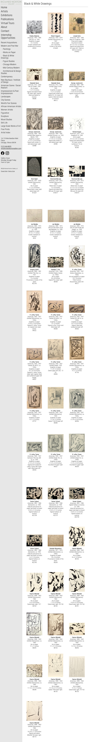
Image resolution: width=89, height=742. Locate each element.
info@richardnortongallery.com (11, 148)
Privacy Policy (4, 171)
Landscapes (5, 96)
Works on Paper (9, 52)
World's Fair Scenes (9, 103)
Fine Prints (5, 129)
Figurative (5, 113)
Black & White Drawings (7, 56)
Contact (5, 31)
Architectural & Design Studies (11, 72)
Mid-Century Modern (11, 67)
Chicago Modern (9, 64)
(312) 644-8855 (6, 146)
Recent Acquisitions (9, 42)
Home (4, 7)
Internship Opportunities (8, 36)
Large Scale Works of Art (11, 126)
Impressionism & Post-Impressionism (10, 92)
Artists (4, 11)
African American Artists (11, 106)
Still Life (4, 122)
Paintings (7, 49)
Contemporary (6, 76)
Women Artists (7, 109)
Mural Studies (6, 119)
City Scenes (5, 100)
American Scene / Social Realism (11, 86)
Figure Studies (9, 61)
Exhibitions (6, 15)
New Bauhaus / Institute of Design (10, 81)
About (4, 27)
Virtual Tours (7, 23)
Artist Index (5, 132)
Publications (7, 19)
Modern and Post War (9, 46)
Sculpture (5, 116)
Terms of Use (11, 171)
